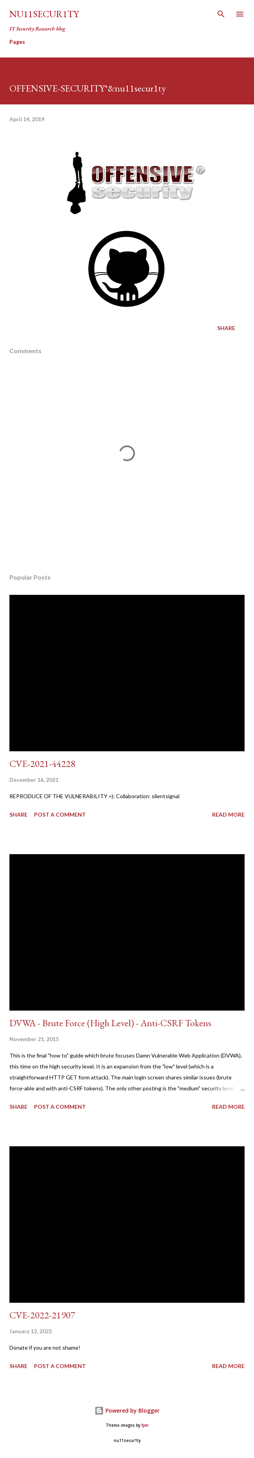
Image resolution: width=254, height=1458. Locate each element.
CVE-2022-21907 (42, 1315)
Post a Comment (60, 814)
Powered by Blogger (127, 1410)
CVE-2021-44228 (42, 764)
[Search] (221, 14)
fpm (145, 1425)
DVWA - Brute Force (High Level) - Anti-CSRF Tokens (110, 1023)
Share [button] (226, 328)
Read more (228, 814)
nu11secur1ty (44, 14)
